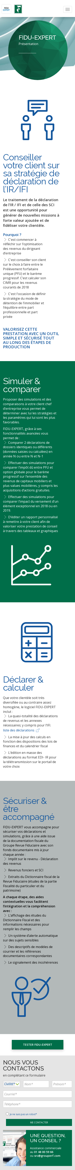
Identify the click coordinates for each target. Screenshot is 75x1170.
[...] (36, 1084)
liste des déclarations (21, 730)
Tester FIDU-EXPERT (37, 1044)
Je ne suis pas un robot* (21, 1114)
